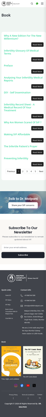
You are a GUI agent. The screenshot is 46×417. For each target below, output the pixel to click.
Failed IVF (8, 295)
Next (41, 171)
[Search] (32, 3)
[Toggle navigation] (42, 3)
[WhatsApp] (37, 3)
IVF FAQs (7, 304)
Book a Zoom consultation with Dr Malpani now (11, 311)
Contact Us (39, 396)
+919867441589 (29, 295)
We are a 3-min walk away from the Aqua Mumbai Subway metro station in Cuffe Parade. (33, 331)
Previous (11, 171)
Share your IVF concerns (23, 205)
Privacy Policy (13, 395)
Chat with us (9, 318)
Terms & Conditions (28, 395)
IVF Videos (8, 300)
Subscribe (23, 255)
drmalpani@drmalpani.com (33, 306)
